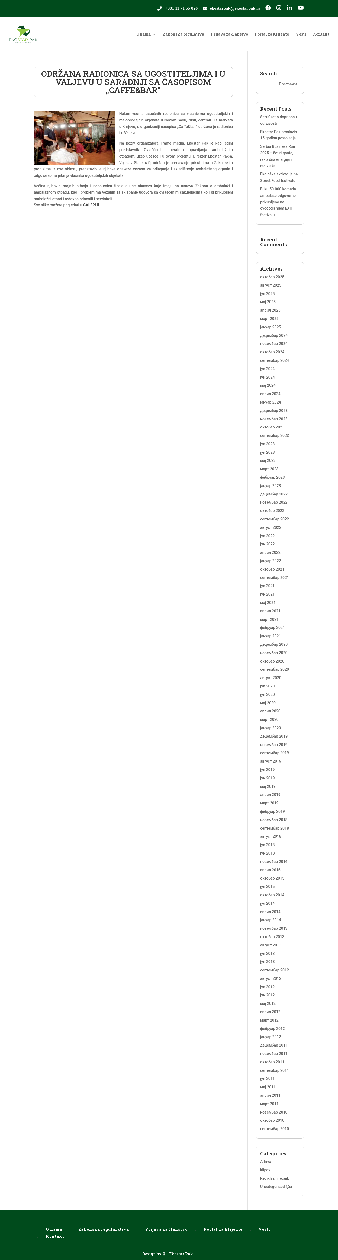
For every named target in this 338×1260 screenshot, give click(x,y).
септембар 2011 (274, 1070)
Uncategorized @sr (276, 1186)
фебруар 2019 (272, 811)
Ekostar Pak (181, 1253)
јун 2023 (267, 452)
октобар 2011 (272, 1062)
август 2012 (270, 978)
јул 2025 (267, 294)
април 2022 (270, 552)
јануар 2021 (270, 636)
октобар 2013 (272, 937)
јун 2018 (267, 853)
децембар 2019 (274, 736)
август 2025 (270, 285)
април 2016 (270, 870)
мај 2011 (268, 1087)
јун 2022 (267, 544)
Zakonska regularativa (103, 1229)
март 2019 (269, 803)
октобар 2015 (272, 878)
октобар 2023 (272, 427)
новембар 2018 (274, 820)
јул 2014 (267, 903)
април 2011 (270, 1095)
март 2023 (269, 469)
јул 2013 (267, 953)
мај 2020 (268, 703)
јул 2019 (267, 769)
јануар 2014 (270, 920)
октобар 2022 (272, 511)
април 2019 (270, 794)
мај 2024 (268, 385)
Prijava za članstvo (229, 34)
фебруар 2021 (272, 627)
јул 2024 (267, 369)
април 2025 (270, 310)
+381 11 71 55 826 (181, 9)
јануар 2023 (270, 486)
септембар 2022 (274, 519)
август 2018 (270, 836)
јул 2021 (267, 586)
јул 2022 (267, 536)
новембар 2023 (274, 419)
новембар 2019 (274, 745)
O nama (143, 34)
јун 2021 (267, 594)
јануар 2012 (270, 1037)
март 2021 (269, 619)
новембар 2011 (274, 1053)
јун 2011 (267, 1078)
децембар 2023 (274, 410)
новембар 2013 (274, 928)
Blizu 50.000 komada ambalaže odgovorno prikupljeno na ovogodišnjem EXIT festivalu (278, 202)
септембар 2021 (274, 577)
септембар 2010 (274, 1129)
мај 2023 (268, 460)
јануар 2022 (270, 561)
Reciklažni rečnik (274, 1178)
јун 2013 (267, 962)
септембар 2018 (274, 828)
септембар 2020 (274, 669)
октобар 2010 (272, 1120)
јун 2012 (267, 995)
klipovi (265, 1170)
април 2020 (270, 711)
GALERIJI (91, 205)
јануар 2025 (270, 327)
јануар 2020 (270, 728)
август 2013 (270, 945)
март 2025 (269, 318)
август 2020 (270, 678)
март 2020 (269, 719)
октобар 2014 (272, 895)
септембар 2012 (274, 970)
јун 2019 (267, 778)
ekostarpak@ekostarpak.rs (235, 9)
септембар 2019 (274, 753)
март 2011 (269, 1104)
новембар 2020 (274, 653)
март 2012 (269, 1020)
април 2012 (270, 1012)
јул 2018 (267, 845)
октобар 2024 (272, 352)
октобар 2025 (272, 277)
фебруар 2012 (272, 1028)
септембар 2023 (274, 435)
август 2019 (270, 761)
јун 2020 (267, 694)
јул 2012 (267, 987)
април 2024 (270, 394)
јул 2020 (267, 686)
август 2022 (270, 527)
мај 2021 (268, 602)
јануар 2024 (270, 402)
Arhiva (265, 1161)
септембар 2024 (274, 360)
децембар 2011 (274, 1045)
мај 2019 (268, 786)
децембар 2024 (274, 335)
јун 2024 (267, 377)
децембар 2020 (274, 644)
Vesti (301, 34)
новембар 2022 (274, 502)
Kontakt (321, 34)
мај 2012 (268, 1003)
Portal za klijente (272, 34)
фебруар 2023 (272, 477)
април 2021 (270, 611)
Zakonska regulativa (183, 34)
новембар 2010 (274, 1112)
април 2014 (270, 912)
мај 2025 (268, 302)
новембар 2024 (274, 343)
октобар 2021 (272, 569)
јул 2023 (267, 444)
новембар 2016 (274, 861)
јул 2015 (267, 886)
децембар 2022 (274, 494)
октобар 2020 (272, 661)
